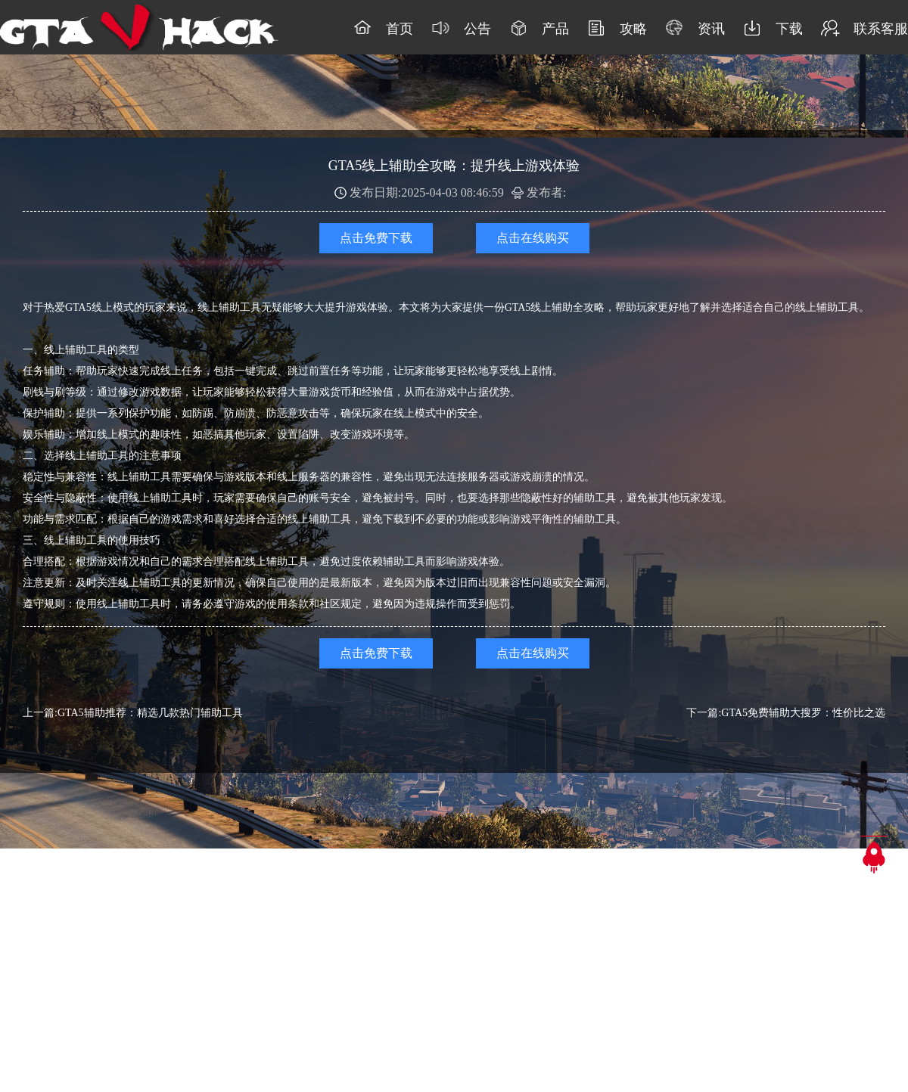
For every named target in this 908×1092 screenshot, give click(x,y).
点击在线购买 (532, 237)
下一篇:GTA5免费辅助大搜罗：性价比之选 (785, 712)
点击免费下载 (376, 237)
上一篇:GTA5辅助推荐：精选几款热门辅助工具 (133, 712)
